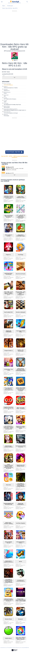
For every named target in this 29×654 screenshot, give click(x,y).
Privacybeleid (10, 647)
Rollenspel (10, 5)
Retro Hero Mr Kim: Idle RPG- (10, 8)
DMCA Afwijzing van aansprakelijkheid (21, 647)
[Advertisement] (14, 27)
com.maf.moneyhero (8, 85)
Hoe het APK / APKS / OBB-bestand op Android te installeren (14, 157)
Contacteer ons (3, 647)
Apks (3, 5)
